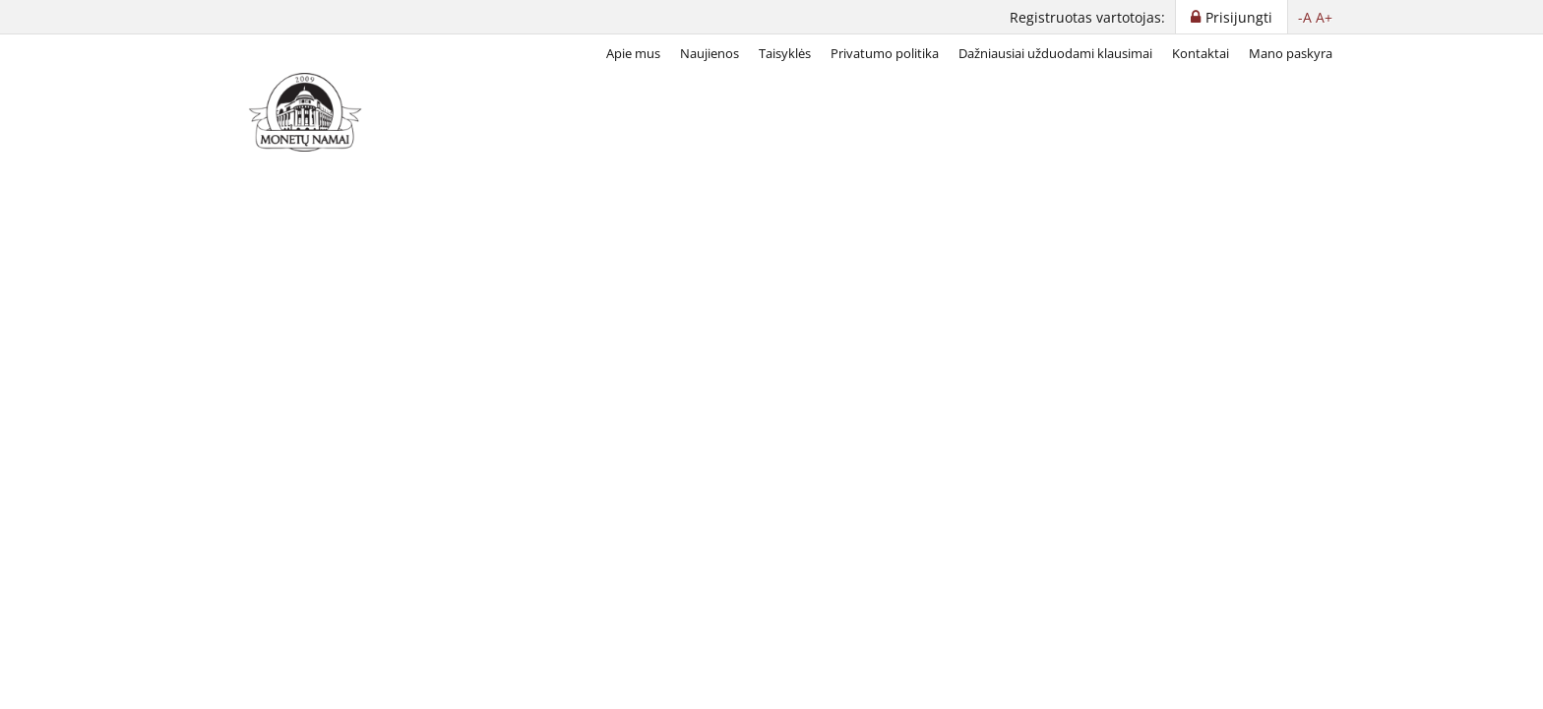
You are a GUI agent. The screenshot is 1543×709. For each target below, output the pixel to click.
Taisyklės (785, 53)
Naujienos (709, 53)
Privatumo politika (885, 53)
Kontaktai (1200, 53)
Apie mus (633, 53)
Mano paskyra (1290, 53)
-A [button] (1305, 17)
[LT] (309, 112)
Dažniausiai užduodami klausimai (1055, 53)
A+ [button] (1324, 17)
